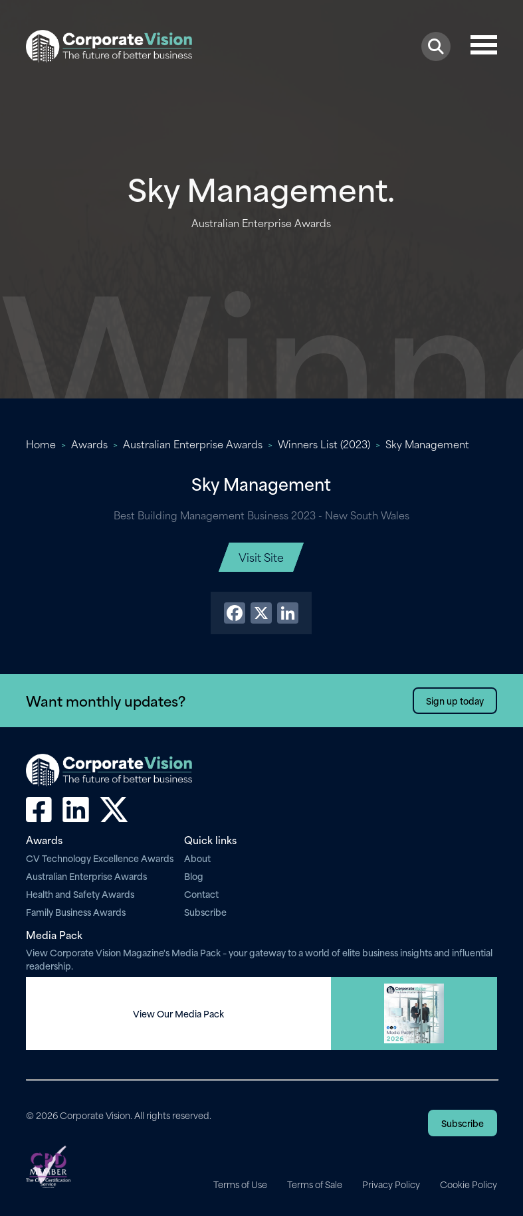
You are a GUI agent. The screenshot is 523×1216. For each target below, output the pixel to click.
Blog (193, 875)
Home (41, 444)
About (197, 857)
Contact (201, 893)
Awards (89, 444)
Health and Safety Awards (80, 893)
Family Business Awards (76, 911)
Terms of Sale (314, 1184)
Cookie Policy (468, 1184)
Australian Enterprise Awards (192, 444)
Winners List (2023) (324, 444)
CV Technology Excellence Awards (99, 857)
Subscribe (205, 911)
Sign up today (455, 700)
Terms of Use (240, 1184)
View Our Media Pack (178, 1013)
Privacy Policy (391, 1184)
